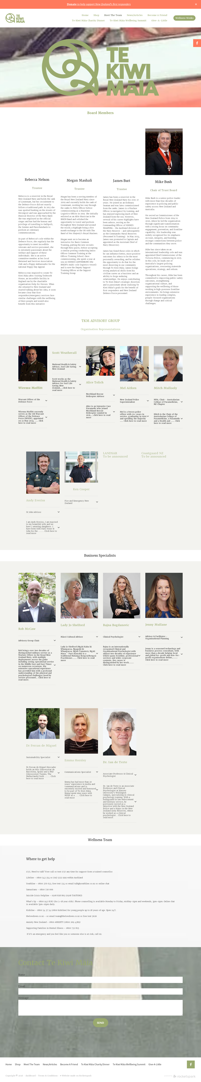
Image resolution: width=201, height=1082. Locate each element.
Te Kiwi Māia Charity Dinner (88, 20)
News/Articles (135, 15)
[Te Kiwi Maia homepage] (24, 18)
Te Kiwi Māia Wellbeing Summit (128, 20)
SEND (100, 1023)
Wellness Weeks (184, 18)
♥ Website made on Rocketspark (75, 1075)
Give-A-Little (159, 20)
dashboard (31, 1075)
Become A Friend (157, 15)
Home (85, 15)
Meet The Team (113, 15)
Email (21, 986)
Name (21, 975)
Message (23, 998)
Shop (96, 15)
